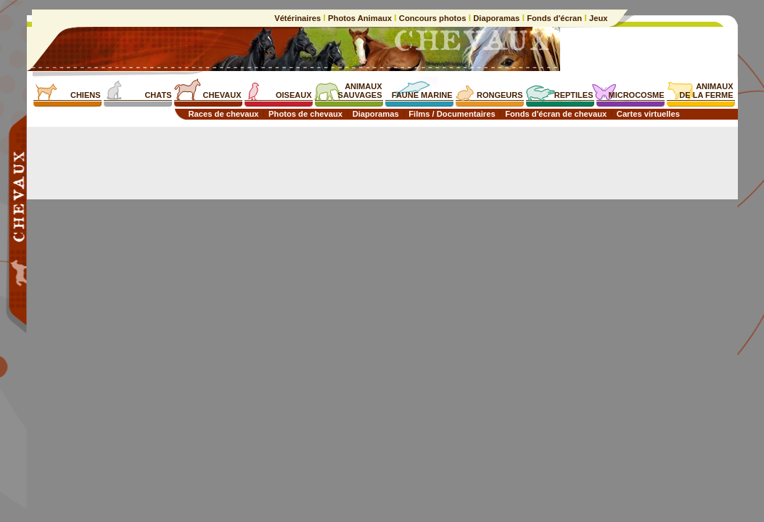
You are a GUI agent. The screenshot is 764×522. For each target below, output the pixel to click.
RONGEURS (500, 95)
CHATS (157, 95)
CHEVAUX (222, 95)
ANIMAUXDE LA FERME (706, 90)
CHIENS (85, 95)
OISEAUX (294, 95)
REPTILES (573, 95)
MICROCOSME (637, 95)
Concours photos (433, 18)
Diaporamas (496, 18)
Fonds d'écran (554, 18)
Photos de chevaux (305, 113)
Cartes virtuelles (648, 113)
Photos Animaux (360, 18)
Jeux (597, 18)
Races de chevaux (224, 113)
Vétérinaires (298, 18)
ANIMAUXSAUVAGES (360, 90)
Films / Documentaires (451, 113)
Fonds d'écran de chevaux (556, 113)
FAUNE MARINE (422, 95)
